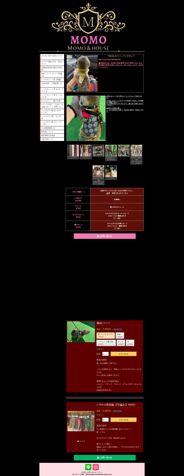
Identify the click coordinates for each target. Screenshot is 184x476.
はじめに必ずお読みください (51, 57)
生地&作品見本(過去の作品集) (51, 69)
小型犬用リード (47, 139)
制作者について (47, 132)
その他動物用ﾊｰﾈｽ (48, 128)
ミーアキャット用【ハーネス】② (51, 96)
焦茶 (120, 335)
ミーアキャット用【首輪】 (51, 79)
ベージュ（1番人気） (106, 343)
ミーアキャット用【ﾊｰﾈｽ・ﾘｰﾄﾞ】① (52, 90)
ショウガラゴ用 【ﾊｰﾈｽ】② (51, 117)
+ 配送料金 (117, 329)
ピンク (121, 343)
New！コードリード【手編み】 (51, 75)
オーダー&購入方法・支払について (52, 63)
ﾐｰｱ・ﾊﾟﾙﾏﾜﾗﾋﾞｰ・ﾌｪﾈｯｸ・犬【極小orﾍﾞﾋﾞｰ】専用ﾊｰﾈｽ (52, 106)
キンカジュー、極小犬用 (50, 101)
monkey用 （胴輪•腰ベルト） (51, 84)
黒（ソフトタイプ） (106, 335)
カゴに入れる (123, 354)
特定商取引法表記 (48, 135)
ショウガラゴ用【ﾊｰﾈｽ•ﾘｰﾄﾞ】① (51, 112)
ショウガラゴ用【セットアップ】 (51, 123)
